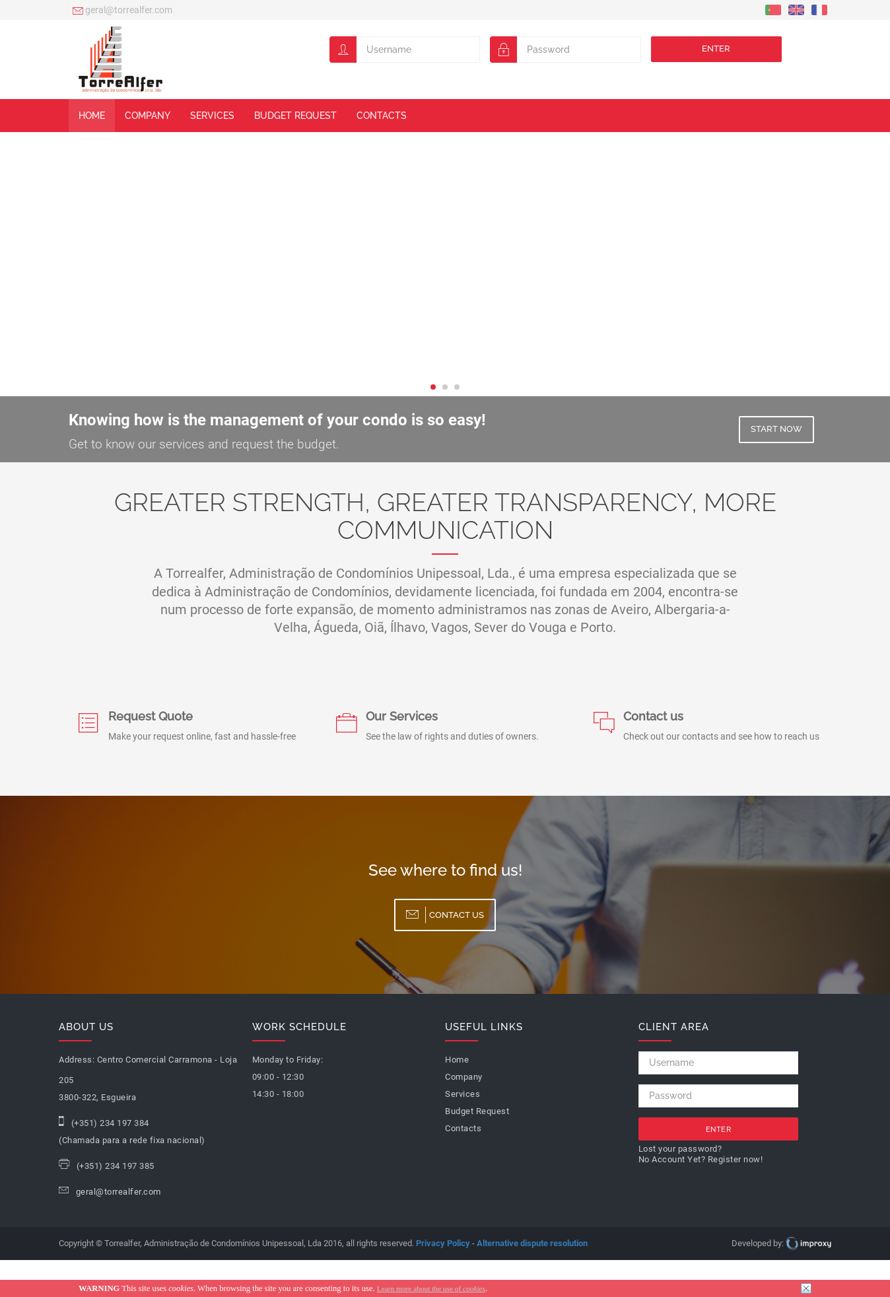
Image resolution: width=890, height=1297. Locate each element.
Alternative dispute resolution (532, 1243)
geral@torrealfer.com (122, 11)
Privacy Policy (443, 1243)
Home (92, 115)
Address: (76, 1060)
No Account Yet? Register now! (700, 1159)
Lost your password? (680, 1149)
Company (147, 115)
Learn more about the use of (431, 1288)
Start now (776, 429)
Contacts (382, 115)
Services (212, 115)
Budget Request (295, 115)
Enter (716, 48)
